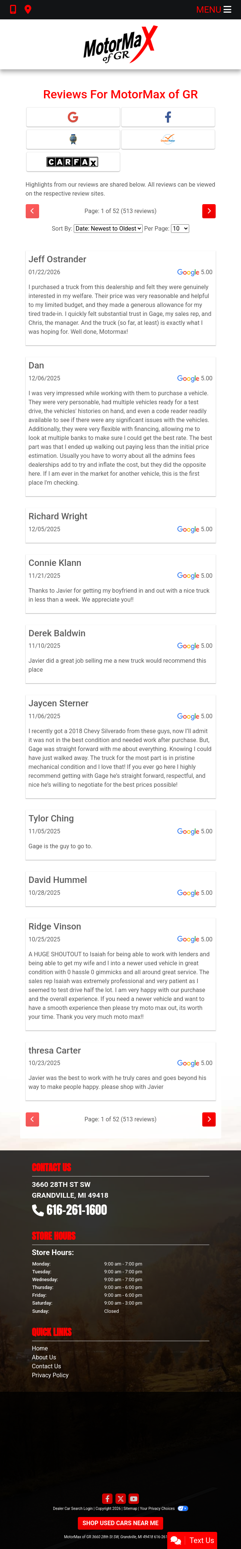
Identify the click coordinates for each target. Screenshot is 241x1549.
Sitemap (130, 1509)
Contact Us (46, 1366)
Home (40, 1348)
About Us (44, 1357)
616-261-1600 (77, 1210)
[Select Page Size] (180, 228)
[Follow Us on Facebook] (107, 1499)
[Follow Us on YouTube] (134, 1499)
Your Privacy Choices (164, 1509)
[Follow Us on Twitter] (120, 1499)
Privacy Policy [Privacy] (50, 1375)
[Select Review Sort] (108, 228)
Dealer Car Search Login (73, 1509)
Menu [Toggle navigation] (213, 9)
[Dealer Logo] (120, 44)
